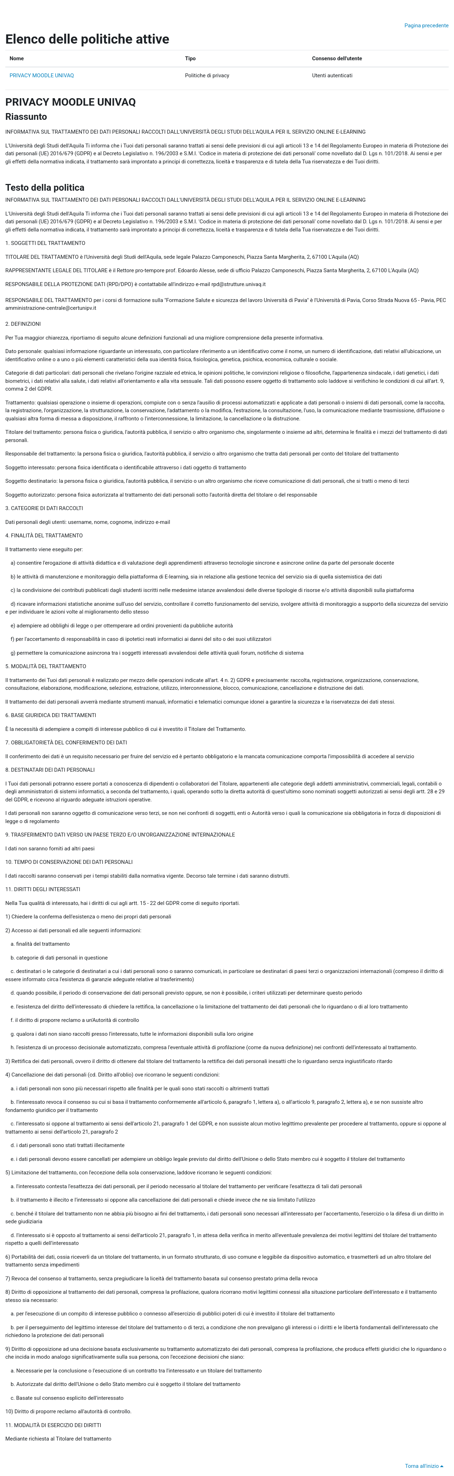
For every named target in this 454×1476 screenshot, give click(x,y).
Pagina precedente (427, 25)
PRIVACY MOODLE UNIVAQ (42, 75)
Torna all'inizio (425, 1466)
